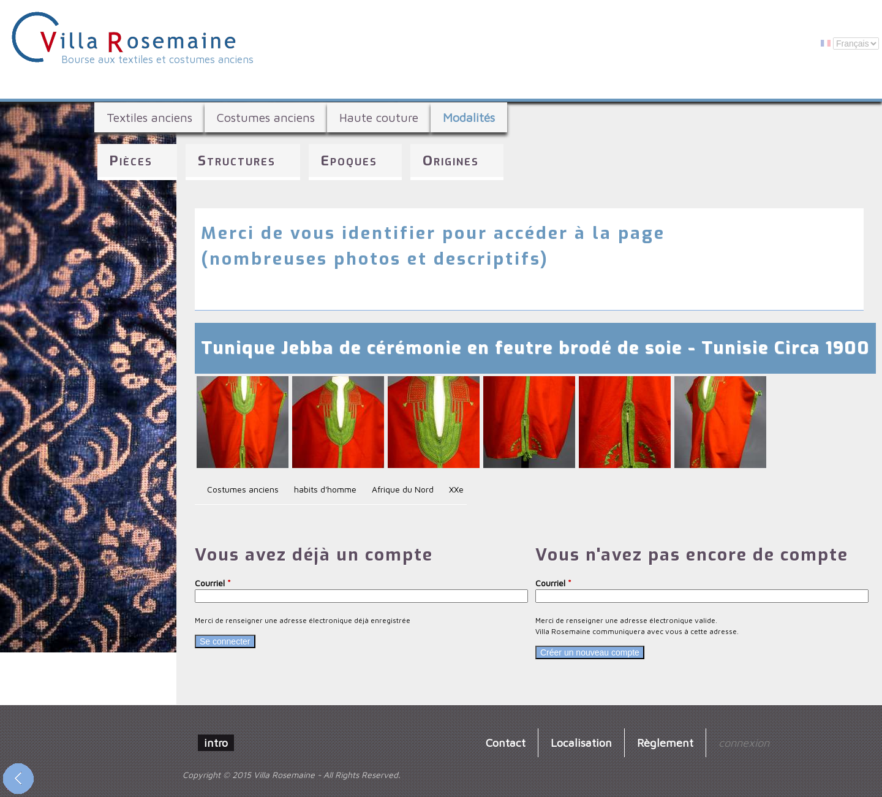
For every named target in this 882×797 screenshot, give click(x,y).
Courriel (213, 583)
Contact (506, 742)
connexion (743, 742)
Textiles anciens (149, 117)
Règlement (665, 742)
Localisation (581, 742)
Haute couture (378, 117)
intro (216, 742)
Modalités (469, 117)
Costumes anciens (266, 117)
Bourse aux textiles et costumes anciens (157, 59)
